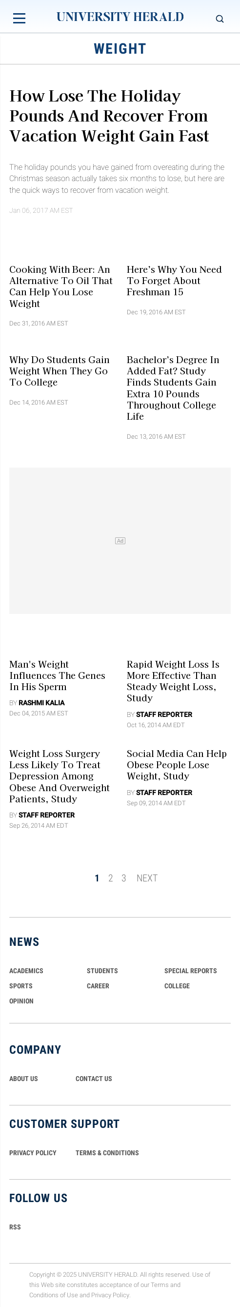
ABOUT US (23, 1078)
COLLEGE (177, 986)
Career (98, 986)
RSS (15, 1227)
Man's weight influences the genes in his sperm (57, 675)
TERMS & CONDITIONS (107, 1153)
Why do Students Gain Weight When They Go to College (59, 370)
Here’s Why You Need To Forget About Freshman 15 (174, 280)
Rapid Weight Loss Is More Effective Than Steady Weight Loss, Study (173, 680)
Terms (160, 1284)
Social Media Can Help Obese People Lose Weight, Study (177, 764)
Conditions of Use (53, 1295)
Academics (26, 971)
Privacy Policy (110, 1295)
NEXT (147, 878)
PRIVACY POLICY (33, 1153)
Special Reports (190, 971)
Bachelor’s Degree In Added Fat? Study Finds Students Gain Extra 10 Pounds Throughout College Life (173, 387)
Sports (21, 986)
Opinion (21, 1001)
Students (102, 971)
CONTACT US (94, 1078)
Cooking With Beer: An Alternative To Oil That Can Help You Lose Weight (61, 285)
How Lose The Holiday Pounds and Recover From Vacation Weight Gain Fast (109, 114)
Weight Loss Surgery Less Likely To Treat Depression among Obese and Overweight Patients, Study (59, 775)
